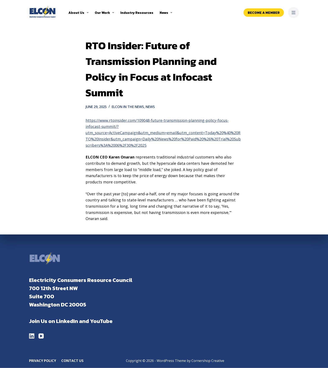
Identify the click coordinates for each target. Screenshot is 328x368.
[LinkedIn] (31, 335)
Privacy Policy (42, 360)
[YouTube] (41, 335)
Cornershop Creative (207, 360)
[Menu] (293, 12)
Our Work (105, 12)
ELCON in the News (128, 106)
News (167, 12)
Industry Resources (136, 12)
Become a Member (264, 12)
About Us (79, 12)
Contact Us (72, 360)
